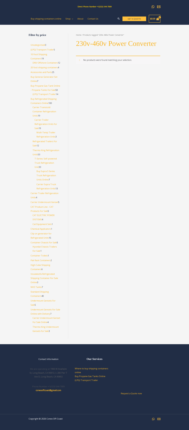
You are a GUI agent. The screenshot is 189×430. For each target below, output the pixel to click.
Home (78, 35)
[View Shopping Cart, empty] (154, 19)
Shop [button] (69, 19)
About (80, 18)
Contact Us (93, 18)
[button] (72, 19)
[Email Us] (158, 6)
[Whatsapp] (153, 6)
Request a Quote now (131, 393)
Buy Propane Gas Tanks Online (90, 376)
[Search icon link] (119, 18)
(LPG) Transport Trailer (86, 380)
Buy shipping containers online (46, 18)
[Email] (159, 419)
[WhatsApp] (153, 419)
